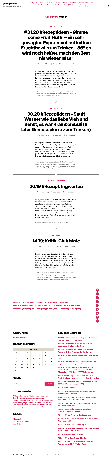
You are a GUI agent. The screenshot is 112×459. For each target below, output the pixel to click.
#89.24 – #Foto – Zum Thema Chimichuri (72, 438)
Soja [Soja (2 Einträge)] (18, 406)
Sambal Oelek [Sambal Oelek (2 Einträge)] (48, 404)
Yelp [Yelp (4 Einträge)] (23, 408)
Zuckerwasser (64, 279)
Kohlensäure (72, 275)
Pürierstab (47, 166)
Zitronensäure (52, 279)
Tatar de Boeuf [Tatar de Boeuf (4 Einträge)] (23, 406)
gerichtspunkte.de (10, 4)
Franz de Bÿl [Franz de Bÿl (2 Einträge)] (29, 400)
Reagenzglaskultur (58, 277)
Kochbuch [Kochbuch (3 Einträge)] (25, 402)
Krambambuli (64, 92)
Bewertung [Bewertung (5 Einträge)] (23, 398)
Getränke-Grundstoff (55, 272)
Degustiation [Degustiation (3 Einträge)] (16, 400)
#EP (51, 26)
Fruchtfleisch (40, 162)
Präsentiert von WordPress (53, 455)
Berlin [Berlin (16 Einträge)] (16, 398)
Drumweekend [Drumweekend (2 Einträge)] (23, 400)
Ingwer (46, 222)
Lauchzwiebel (48, 164)
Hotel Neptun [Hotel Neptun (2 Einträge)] (46, 400)
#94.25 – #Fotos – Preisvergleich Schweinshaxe (75, 415)
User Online (57, 3)
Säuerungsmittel (68, 277)
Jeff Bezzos (51, 162)
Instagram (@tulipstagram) (86, 5)
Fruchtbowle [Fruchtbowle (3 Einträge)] (35, 400)
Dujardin (63, 161)
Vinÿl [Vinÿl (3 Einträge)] (47, 406)
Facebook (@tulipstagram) (69, 5)
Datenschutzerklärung (21, 421)
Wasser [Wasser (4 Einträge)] (15, 408)
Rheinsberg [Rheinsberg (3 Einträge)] (35, 404)
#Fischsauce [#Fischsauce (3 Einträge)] (24, 396)
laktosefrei (40, 277)
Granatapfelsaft (47, 274)
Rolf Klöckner (60, 166)
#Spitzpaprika (41, 161)
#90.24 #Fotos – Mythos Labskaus (70, 434)
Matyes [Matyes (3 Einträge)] (40, 402)
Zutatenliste (56, 95)
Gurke (46, 162)
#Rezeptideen (58, 26)
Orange (46, 93)
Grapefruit (51, 92)
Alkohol (47, 161)
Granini (46, 92)
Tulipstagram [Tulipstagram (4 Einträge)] (36, 406)
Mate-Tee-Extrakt (48, 277)
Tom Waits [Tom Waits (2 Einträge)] (30, 406)
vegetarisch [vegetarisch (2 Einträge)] (43, 406)
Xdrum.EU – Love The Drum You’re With (48, 5)
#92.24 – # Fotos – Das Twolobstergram (72, 425)
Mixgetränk (40, 93)
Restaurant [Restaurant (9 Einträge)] (26, 404)
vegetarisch (40, 279)
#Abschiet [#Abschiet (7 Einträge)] (17, 396)
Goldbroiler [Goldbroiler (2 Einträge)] (41, 400)
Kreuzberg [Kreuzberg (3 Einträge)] (30, 402)
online (19, 338)
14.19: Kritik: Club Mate (56, 241)
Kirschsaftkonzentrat (58, 275)
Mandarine (71, 92)
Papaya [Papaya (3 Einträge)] (50, 402)
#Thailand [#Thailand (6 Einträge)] (31, 396)
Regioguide (53, 166)
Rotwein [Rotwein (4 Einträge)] (42, 404)
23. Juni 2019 (57, 246)
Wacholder (40, 168)
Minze (54, 222)
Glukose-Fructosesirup (67, 272)
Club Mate (46, 272)
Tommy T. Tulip (45, 64)
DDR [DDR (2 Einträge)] (46, 398)
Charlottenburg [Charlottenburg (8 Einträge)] (39, 398)
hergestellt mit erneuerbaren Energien (62, 274)
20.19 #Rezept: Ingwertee (56, 186)
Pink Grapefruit (60, 93)
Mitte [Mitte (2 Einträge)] (47, 402)
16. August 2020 (57, 64)
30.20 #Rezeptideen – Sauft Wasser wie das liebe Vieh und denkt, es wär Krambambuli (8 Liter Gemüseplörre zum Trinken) (56, 121)
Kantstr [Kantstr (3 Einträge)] (20, 402)
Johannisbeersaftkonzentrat (44, 275)
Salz (65, 166)
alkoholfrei (52, 161)
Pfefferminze (51, 93)
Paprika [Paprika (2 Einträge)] (14, 404)
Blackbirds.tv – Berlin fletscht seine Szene (82, 3)
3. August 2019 (57, 192)
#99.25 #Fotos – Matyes (66, 388)
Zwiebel (59, 168)
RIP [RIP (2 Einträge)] (39, 404)
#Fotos (52, 181)
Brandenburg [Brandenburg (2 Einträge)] (29, 398)
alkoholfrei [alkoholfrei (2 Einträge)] (38, 396)
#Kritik (58, 235)
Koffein (66, 275)
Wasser (44, 95)
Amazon (58, 161)
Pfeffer (61, 164)
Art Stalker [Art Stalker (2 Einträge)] (43, 396)
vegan (74, 277)
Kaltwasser (57, 92)
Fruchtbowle (40, 92)
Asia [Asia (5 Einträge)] (47, 396)
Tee (58, 222)
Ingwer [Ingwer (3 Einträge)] (51, 400)
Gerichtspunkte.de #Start (36, 3)
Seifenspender (71, 166)
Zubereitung (49, 95)
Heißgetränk (40, 222)
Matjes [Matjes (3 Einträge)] (36, 402)
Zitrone (66, 222)
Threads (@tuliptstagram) (86, 7)
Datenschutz (48, 3)
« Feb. (16, 371)
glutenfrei (39, 274)
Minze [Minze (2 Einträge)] (44, 402)
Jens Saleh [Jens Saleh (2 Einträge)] (15, 402)
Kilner (63, 162)
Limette (50, 222)
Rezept (66, 93)
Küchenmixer (40, 164)
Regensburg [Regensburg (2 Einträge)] (19, 404)
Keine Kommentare (71, 64)
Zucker (58, 279)
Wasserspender (52, 168)
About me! (65, 3)
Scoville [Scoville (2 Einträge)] (14, 406)
